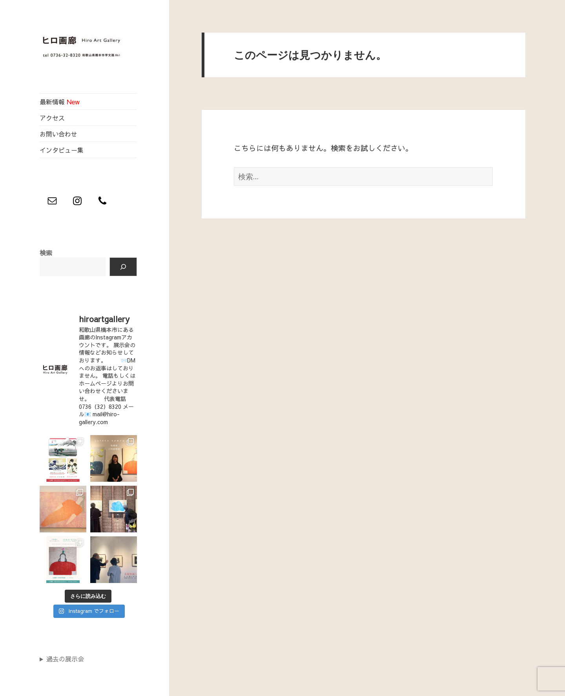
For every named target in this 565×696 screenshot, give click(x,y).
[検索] (123, 266)
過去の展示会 (65, 658)
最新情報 (60, 101)
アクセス (52, 117)
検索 (46, 252)
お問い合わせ (58, 133)
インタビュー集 (62, 150)
